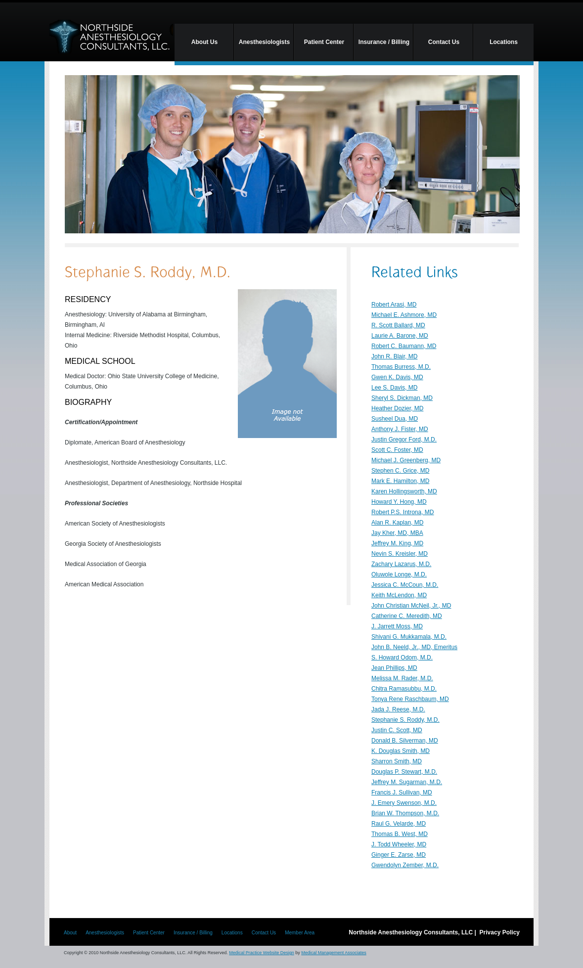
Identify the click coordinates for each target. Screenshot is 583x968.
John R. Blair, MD (394, 356)
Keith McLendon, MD (399, 595)
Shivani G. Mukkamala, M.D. (409, 636)
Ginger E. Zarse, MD (398, 854)
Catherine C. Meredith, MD (406, 616)
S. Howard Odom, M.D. (402, 657)
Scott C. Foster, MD (397, 449)
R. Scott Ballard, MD (398, 325)
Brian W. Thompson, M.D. (405, 813)
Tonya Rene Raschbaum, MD (410, 699)
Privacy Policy (500, 932)
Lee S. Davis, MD (394, 387)
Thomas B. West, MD (399, 834)
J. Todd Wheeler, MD (398, 844)
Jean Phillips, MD (394, 667)
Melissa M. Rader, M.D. (402, 678)
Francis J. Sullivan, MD (401, 792)
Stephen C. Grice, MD (400, 470)
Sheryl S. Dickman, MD (402, 398)
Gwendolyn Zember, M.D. (405, 865)
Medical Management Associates (333, 952)
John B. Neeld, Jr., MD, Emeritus (414, 647)
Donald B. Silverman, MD (404, 740)
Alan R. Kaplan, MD (397, 522)
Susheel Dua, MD (394, 418)
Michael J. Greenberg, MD (406, 460)
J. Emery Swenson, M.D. (404, 802)
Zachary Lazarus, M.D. (401, 564)
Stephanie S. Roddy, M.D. (405, 719)
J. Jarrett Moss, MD (397, 626)
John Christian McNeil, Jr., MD (411, 605)
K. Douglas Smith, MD (400, 751)
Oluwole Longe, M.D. (399, 574)
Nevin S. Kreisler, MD (399, 553)
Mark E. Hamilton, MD (400, 481)
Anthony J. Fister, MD (399, 429)
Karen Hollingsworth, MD (404, 491)
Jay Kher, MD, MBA (397, 532)
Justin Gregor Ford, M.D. (404, 439)
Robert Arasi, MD (393, 304)
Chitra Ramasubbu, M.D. (404, 688)
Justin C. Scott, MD (396, 730)
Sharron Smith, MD (396, 761)
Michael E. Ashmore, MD (404, 314)
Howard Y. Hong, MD (399, 501)
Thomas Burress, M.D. (401, 366)
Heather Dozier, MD (397, 408)
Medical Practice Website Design (261, 952)
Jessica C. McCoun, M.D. (404, 584)
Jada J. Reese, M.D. (398, 709)
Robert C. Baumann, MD (403, 346)
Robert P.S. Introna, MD (402, 512)
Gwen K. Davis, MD (397, 377)
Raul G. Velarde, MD (398, 823)
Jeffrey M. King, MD (397, 543)
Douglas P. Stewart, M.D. (404, 771)
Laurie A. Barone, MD (399, 335)
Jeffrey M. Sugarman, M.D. (406, 782)
